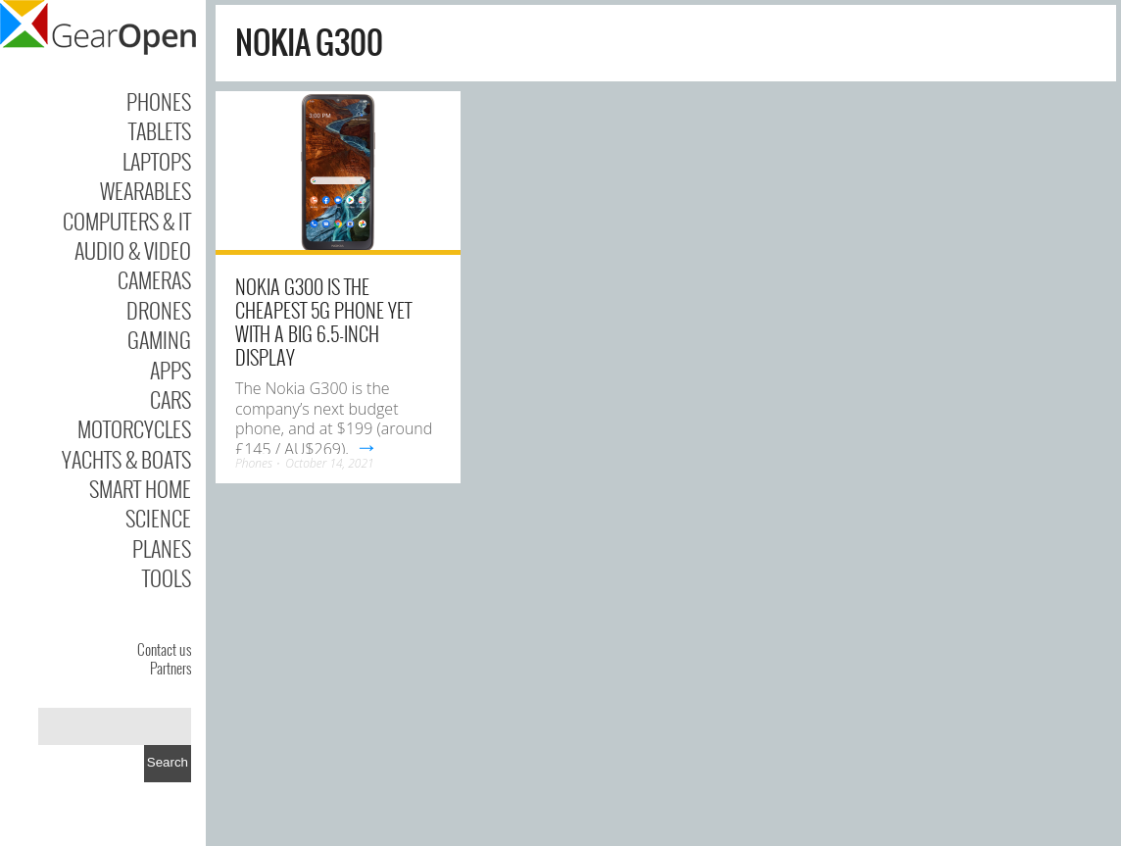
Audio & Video (132, 250)
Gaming (159, 339)
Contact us (164, 649)
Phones (158, 101)
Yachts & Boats (126, 458)
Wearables (145, 190)
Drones (158, 309)
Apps (170, 369)
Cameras (154, 279)
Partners (170, 667)
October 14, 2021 (329, 463)
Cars (170, 399)
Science (158, 517)
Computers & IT (127, 220)
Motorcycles (134, 428)
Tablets (159, 130)
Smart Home (140, 488)
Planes (161, 548)
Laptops (156, 160)
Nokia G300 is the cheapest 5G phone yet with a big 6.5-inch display (323, 322)
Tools (166, 577)
